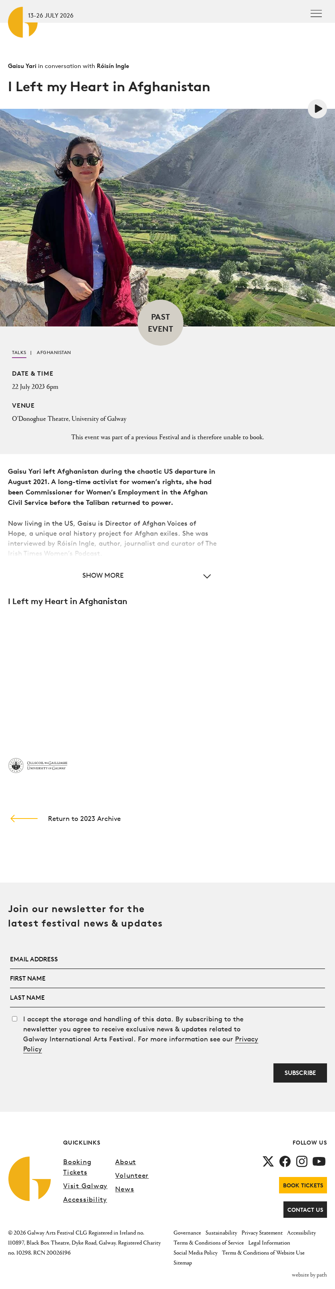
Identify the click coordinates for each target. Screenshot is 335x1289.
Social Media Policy (195, 1252)
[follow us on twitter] (268, 1160)
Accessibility (85, 1199)
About (125, 1161)
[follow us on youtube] (319, 1160)
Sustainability (221, 1232)
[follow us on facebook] (285, 1160)
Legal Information (269, 1242)
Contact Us (305, 1209)
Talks (19, 352)
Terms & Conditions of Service (208, 1242)
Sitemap (182, 1262)
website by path (309, 1274)
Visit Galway (85, 1185)
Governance (187, 1232)
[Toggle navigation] (316, 13)
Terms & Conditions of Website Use (263, 1252)
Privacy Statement (262, 1232)
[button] (112, 575)
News (124, 1189)
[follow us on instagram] (302, 1160)
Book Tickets (303, 1185)
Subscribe (300, 1073)
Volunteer (132, 1175)
